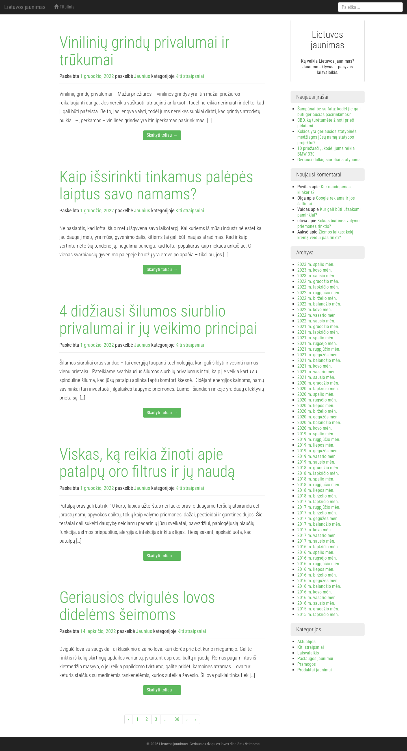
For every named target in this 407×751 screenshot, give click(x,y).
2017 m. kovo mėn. (314, 529)
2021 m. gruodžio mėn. (318, 326)
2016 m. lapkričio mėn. (318, 546)
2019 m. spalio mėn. (315, 433)
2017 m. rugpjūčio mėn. (318, 507)
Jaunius (142, 76)
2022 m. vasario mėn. (317, 315)
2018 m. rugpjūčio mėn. (318, 484)
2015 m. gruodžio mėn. (318, 609)
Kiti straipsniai (190, 76)
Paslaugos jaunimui (315, 658)
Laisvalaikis (308, 653)
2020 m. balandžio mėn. (319, 422)
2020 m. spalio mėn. (315, 394)
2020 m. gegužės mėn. (318, 417)
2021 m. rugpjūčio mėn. (318, 349)
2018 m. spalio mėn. (315, 479)
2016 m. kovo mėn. (314, 592)
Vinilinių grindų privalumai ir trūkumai (144, 51)
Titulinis (64, 7)
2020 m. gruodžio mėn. (318, 383)
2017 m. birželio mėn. (317, 513)
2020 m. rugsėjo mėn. (317, 400)
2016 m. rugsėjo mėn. (317, 558)
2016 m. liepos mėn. (315, 569)
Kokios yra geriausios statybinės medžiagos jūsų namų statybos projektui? (326, 137)
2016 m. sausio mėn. (316, 603)
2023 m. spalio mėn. (315, 264)
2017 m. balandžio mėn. (319, 524)
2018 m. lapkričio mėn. (318, 473)
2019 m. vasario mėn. (317, 456)
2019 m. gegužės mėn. (318, 450)
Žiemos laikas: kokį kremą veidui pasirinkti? (325, 234)
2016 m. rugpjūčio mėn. (318, 563)
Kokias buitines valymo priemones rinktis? (328, 223)
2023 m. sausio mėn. (316, 275)
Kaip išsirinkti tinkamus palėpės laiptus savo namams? (156, 185)
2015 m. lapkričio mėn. (318, 614)
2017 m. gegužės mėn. (318, 518)
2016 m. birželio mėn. (317, 575)
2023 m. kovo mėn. (314, 270)
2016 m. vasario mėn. (317, 597)
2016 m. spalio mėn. (315, 552)
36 (177, 719)
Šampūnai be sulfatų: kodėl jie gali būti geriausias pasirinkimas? (329, 111)
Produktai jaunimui (314, 670)
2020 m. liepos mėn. (315, 405)
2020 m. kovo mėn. (314, 428)
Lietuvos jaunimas (25, 7)
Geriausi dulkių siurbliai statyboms (328, 159)
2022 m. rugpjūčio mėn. (318, 292)
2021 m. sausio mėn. (316, 377)
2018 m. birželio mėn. (317, 496)
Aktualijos (306, 641)
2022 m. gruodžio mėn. (318, 281)
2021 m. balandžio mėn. (319, 360)
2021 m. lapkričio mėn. (318, 332)
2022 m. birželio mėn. (317, 298)
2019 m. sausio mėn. (316, 462)
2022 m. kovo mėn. (314, 309)
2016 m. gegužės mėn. (318, 580)
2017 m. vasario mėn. (317, 535)
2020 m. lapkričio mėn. (318, 388)
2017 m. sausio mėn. (316, 541)
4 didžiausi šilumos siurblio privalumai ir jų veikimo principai (158, 320)
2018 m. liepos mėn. (315, 490)
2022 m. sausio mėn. (316, 321)
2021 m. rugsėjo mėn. (317, 343)
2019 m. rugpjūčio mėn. (318, 439)
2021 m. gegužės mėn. (318, 354)
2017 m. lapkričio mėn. (318, 501)
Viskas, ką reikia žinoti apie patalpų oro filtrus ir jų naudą (147, 463)
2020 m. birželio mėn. (317, 411)
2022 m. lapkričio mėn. (318, 287)
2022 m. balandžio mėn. (319, 304)
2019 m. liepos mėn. (315, 445)
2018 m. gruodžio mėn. (318, 467)
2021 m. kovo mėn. (314, 366)
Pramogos (306, 664)
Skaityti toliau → (162, 135)
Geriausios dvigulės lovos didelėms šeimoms (137, 606)
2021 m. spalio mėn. (315, 337)
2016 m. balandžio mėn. (319, 586)
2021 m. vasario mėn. (317, 371)
